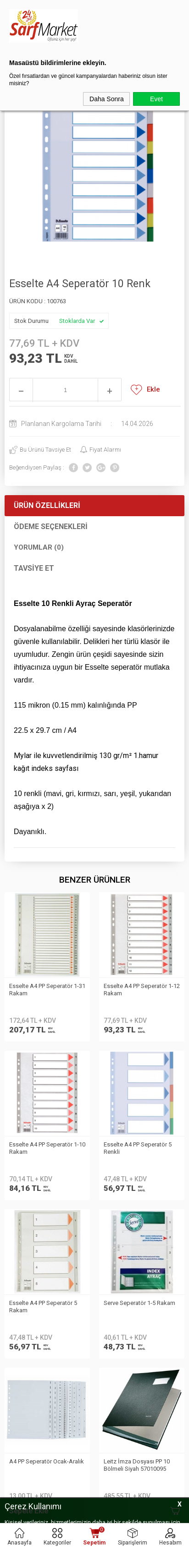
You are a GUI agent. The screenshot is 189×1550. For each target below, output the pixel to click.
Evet (156, 99)
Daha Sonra (106, 99)
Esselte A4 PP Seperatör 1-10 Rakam (142, 989)
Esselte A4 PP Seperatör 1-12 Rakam (47, 989)
